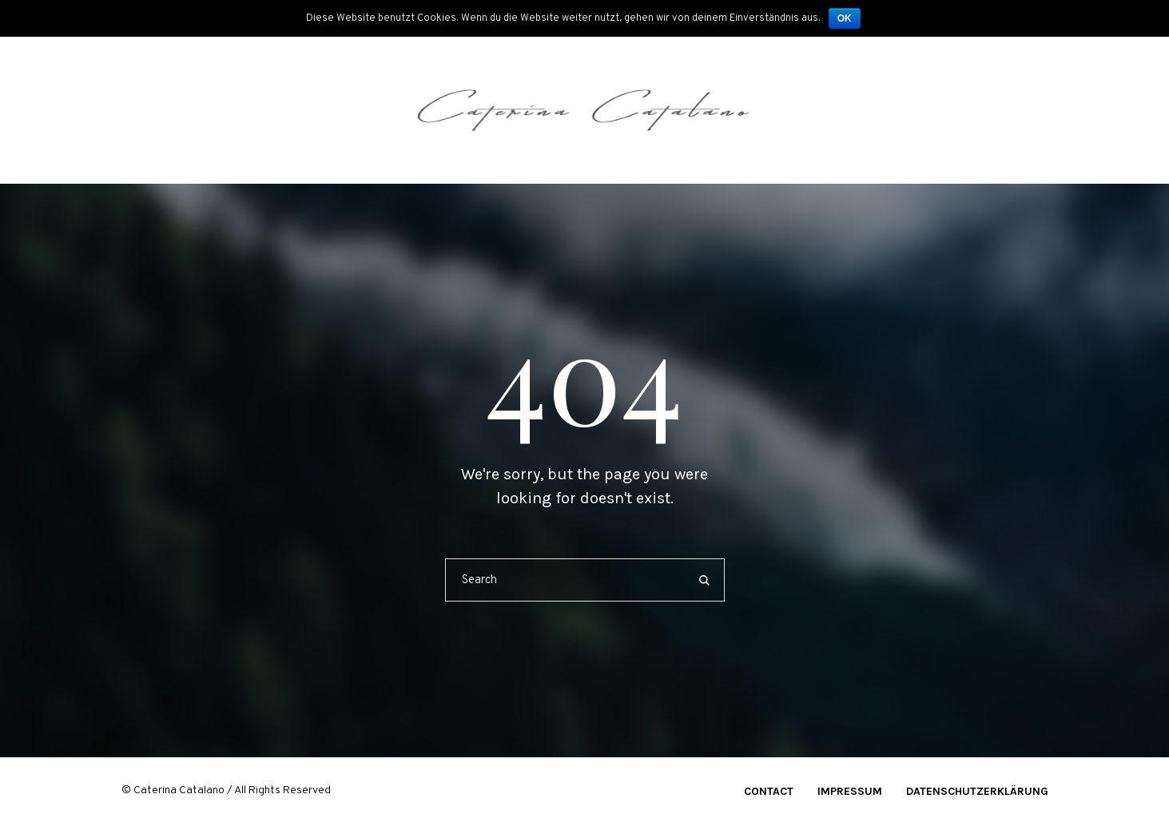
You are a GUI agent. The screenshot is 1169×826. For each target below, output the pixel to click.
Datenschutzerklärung (977, 791)
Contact (768, 791)
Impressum (849, 791)
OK (844, 18)
